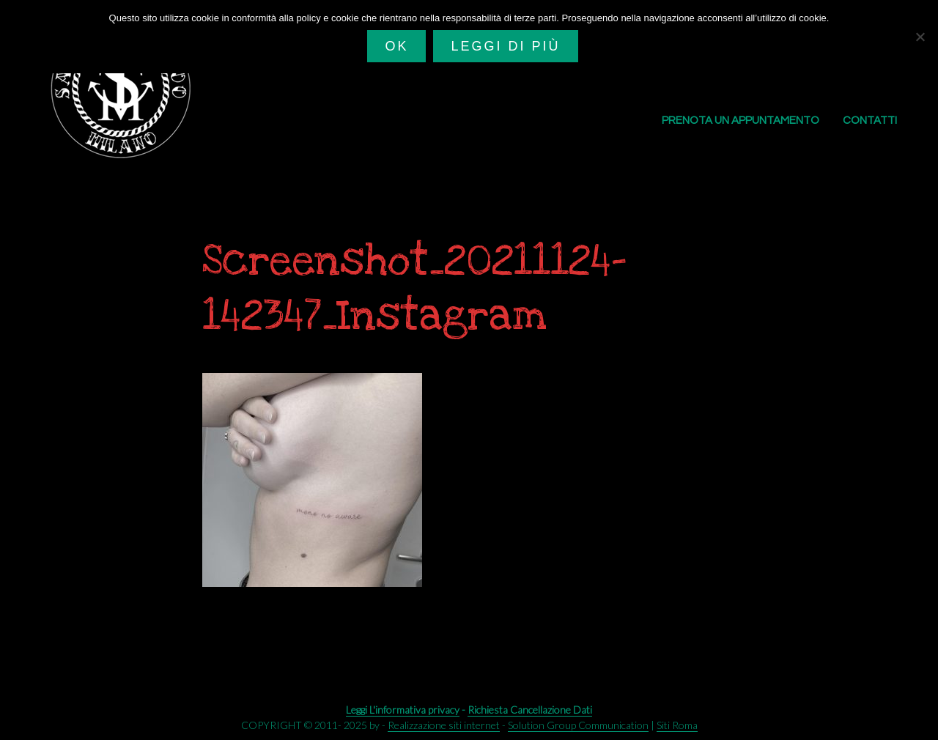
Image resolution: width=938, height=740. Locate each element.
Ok (396, 46)
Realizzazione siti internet (444, 725)
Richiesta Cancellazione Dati (530, 709)
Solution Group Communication (578, 725)
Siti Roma (677, 725)
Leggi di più (505, 46)
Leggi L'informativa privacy (402, 709)
